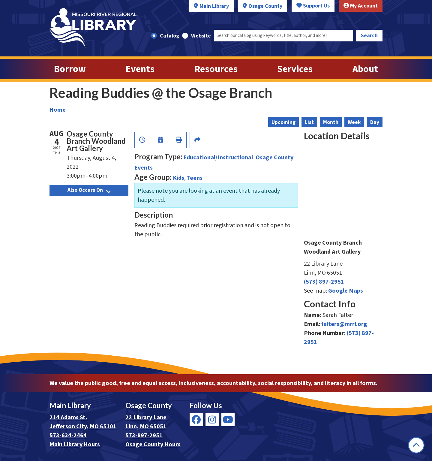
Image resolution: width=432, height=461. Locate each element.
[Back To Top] (416, 445)
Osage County (265, 6)
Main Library (214, 6)
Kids (178, 178)
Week (354, 122)
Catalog (169, 36)
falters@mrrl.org (344, 324)
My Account (361, 6)
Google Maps (345, 291)
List (309, 122)
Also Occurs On (89, 190)
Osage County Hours (153, 444)
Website (201, 36)
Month (330, 122)
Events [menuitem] (140, 69)
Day (374, 122)
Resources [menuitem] (216, 69)
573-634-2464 (68, 435)
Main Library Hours (75, 444)
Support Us (313, 6)
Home (58, 110)
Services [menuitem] (295, 69)
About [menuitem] (365, 69)
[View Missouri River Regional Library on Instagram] (212, 419)
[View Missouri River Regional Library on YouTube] (228, 419)
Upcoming (284, 122)
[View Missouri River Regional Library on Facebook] (196, 419)
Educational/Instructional (218, 157)
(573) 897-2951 (324, 282)
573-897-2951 (144, 435)
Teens (194, 178)
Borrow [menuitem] (70, 69)
